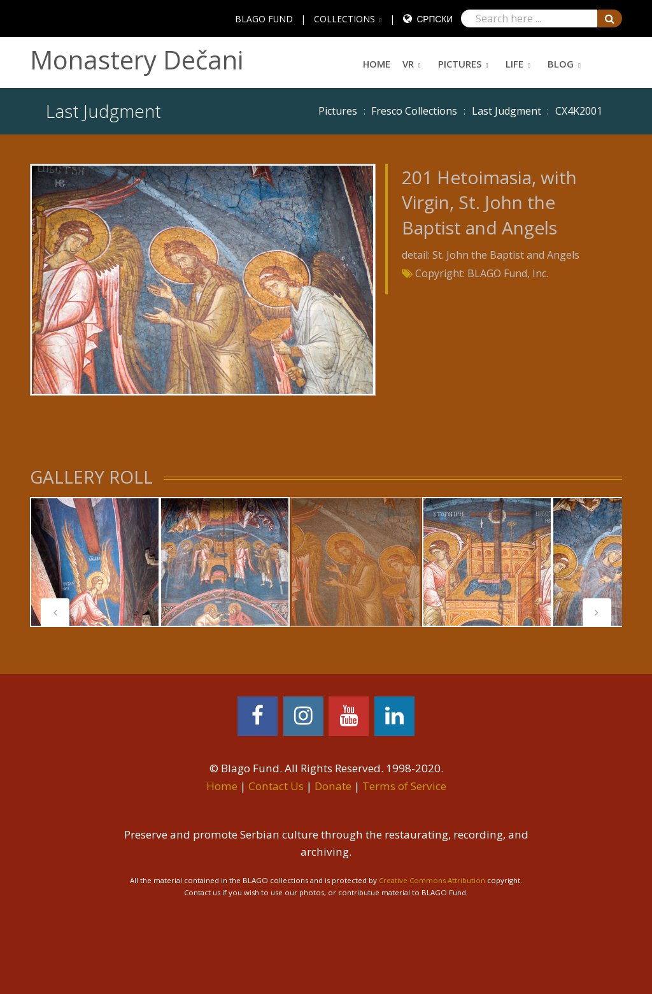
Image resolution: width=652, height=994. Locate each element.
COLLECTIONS (344, 19)
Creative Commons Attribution (432, 880)
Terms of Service (404, 786)
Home (376, 63)
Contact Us (276, 786)
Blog (561, 63)
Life (514, 63)
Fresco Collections (414, 111)
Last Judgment (506, 111)
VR (408, 63)
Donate (333, 786)
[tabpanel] (95, 562)
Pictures (459, 63)
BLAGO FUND (264, 19)
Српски (434, 19)
